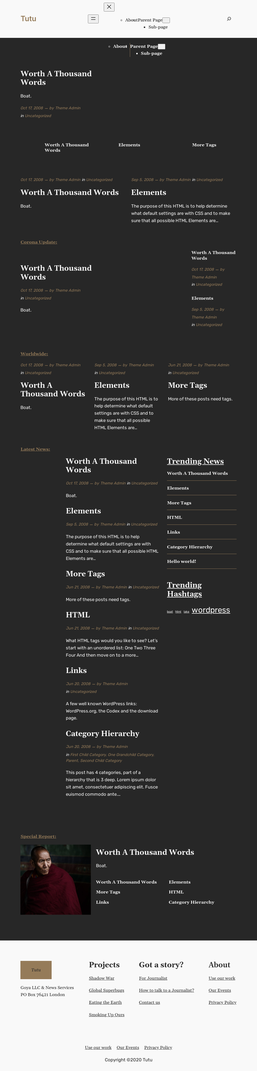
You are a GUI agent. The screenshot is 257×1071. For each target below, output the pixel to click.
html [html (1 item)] (178, 611)
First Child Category (88, 754)
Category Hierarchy (102, 734)
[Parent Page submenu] (166, 20)
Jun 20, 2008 (78, 684)
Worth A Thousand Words (56, 78)
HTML (78, 615)
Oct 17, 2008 (31, 108)
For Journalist (153, 978)
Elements (129, 145)
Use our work (222, 978)
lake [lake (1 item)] (186, 611)
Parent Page (150, 20)
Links (76, 671)
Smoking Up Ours (106, 1015)
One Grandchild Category (130, 754)
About (131, 20)
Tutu (28, 18)
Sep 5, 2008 (142, 180)
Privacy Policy (223, 1002)
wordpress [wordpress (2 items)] (211, 609)
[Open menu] (93, 19)
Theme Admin (67, 108)
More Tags (204, 145)
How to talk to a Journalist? (166, 990)
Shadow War (101, 978)
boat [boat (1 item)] (170, 611)
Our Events (220, 990)
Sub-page (157, 27)
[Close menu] (109, 7)
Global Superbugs (106, 990)
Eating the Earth (105, 1002)
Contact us (149, 1002)
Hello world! (181, 561)
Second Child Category (101, 760)
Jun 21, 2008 (180, 365)
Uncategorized (38, 116)
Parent (72, 760)
